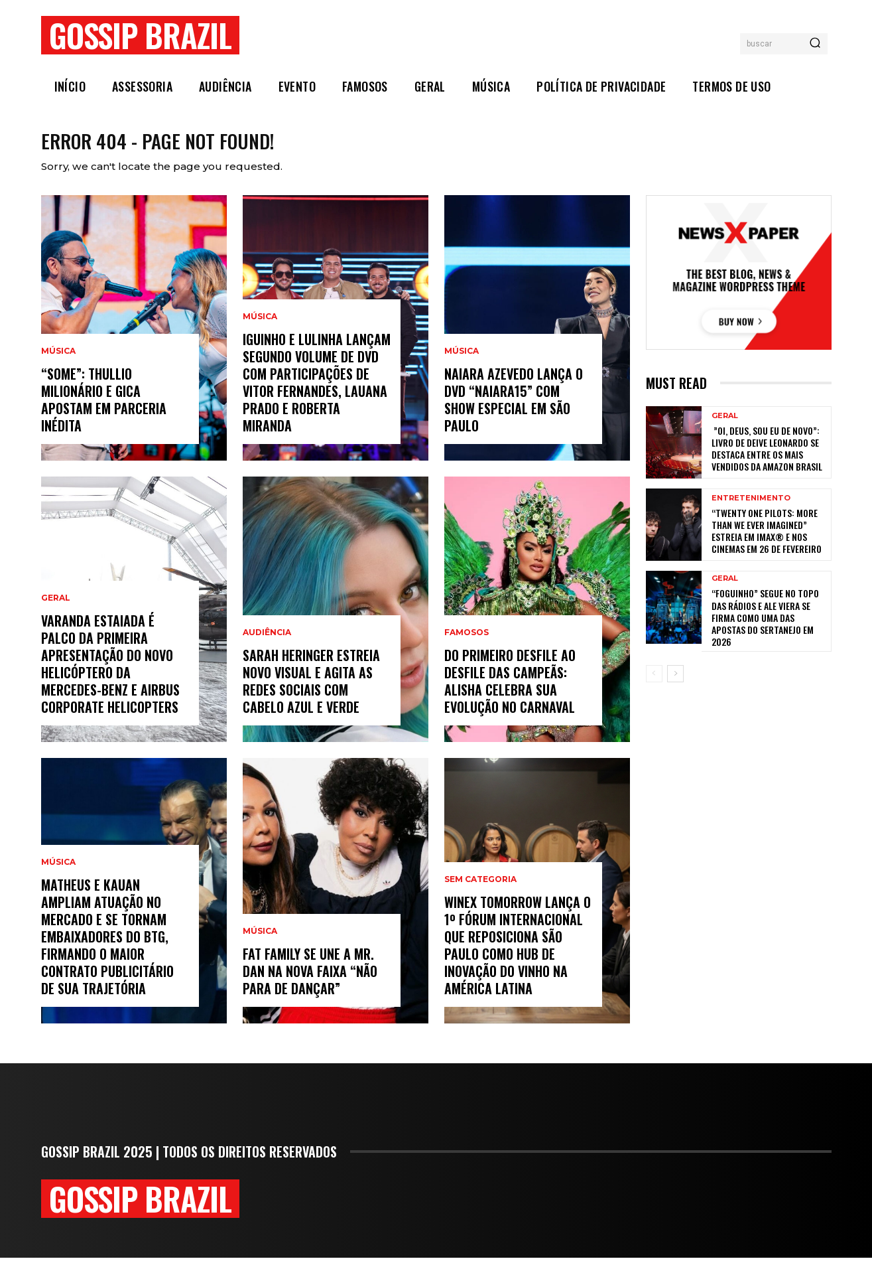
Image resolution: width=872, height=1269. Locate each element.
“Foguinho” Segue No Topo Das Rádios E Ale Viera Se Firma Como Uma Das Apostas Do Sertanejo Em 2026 (765, 628)
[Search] (815, 43)
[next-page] (675, 685)
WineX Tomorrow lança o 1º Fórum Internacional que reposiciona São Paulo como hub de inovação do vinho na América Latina (517, 956)
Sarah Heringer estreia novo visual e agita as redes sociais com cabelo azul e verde (311, 692)
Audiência (267, 644)
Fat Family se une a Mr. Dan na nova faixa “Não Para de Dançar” (310, 982)
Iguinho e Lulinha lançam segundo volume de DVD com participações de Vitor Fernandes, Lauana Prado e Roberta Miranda (317, 393)
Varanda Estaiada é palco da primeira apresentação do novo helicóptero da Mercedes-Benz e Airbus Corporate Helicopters (110, 675)
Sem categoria (480, 891)
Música (58, 362)
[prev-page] (654, 685)
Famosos (466, 644)
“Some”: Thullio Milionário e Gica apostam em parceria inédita (103, 411)
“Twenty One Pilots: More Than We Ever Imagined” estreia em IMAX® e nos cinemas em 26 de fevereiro (767, 542)
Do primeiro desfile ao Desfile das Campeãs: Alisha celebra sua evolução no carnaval (510, 692)
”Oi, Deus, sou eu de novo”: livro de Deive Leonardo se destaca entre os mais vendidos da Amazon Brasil (768, 460)
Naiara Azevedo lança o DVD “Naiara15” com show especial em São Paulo (513, 411)
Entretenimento (751, 509)
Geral (55, 609)
